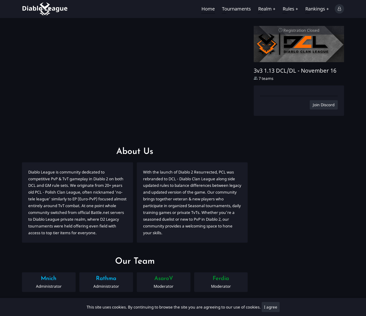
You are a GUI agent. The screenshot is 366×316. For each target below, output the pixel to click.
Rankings (317, 9)
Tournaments (236, 9)
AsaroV (163, 278)
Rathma (106, 278)
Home (208, 9)
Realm (266, 9)
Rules (290, 9)
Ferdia (221, 278)
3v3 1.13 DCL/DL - (295, 70)
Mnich (48, 278)
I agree (270, 307)
